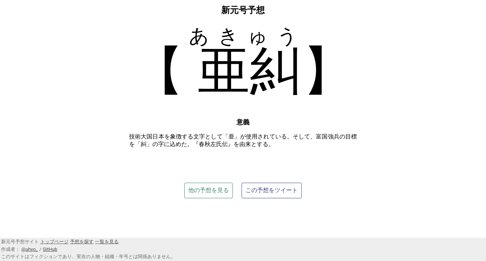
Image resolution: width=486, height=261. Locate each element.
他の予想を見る (208, 190)
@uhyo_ (29, 249)
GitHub (50, 249)
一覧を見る (107, 241)
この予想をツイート (272, 190)
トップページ (54, 241)
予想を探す (82, 241)
